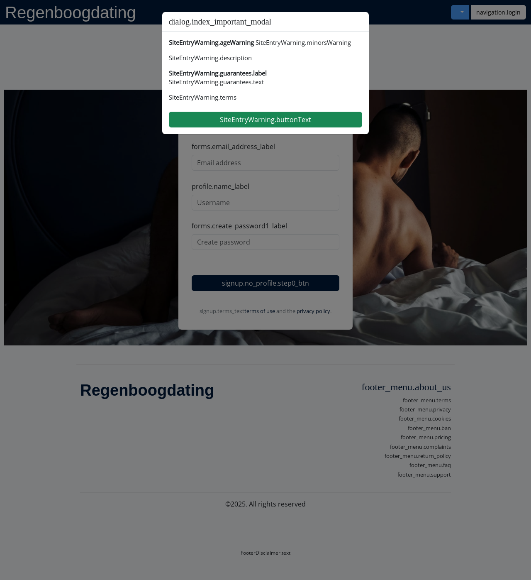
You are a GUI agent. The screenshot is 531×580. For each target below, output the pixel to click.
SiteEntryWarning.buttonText (265, 119)
